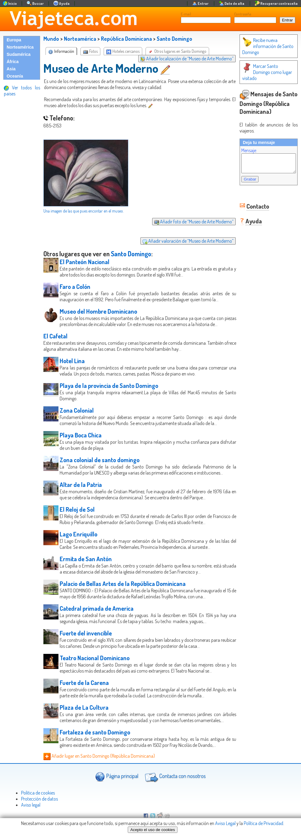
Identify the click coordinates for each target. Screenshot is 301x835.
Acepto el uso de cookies (152, 829)
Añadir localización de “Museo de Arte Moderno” (180, 59)
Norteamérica (20, 47)
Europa (14, 39)
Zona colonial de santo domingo (100, 460)
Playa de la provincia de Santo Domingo (109, 385)
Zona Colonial (77, 410)
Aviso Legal (225, 823)
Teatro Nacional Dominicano (95, 658)
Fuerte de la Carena (84, 682)
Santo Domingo (174, 38)
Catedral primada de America (96, 608)
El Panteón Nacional (84, 262)
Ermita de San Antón (86, 559)
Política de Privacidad (263, 823)
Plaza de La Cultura (84, 707)
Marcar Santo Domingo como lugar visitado (263, 69)
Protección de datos (39, 799)
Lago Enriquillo (78, 534)
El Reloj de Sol (77, 509)
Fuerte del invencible (86, 633)
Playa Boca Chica (81, 435)
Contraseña (242, 13)
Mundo (51, 38)
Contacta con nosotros (174, 776)
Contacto (251, 204)
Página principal (116, 776)
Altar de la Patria (81, 484)
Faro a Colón (75, 286)
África (13, 61)
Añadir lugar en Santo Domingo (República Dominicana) (99, 756)
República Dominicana (126, 38)
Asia (11, 68)
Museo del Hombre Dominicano (98, 311)
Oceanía (15, 76)
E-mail (186, 13)
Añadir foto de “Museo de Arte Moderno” (187, 222)
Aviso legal (30, 805)
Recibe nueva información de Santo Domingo (261, 46)
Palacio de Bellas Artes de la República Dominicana (123, 583)
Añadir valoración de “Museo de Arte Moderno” (181, 241)
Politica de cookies (38, 793)
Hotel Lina (72, 361)
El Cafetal (55, 336)
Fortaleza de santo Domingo (95, 732)
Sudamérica (18, 54)
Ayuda (248, 218)
